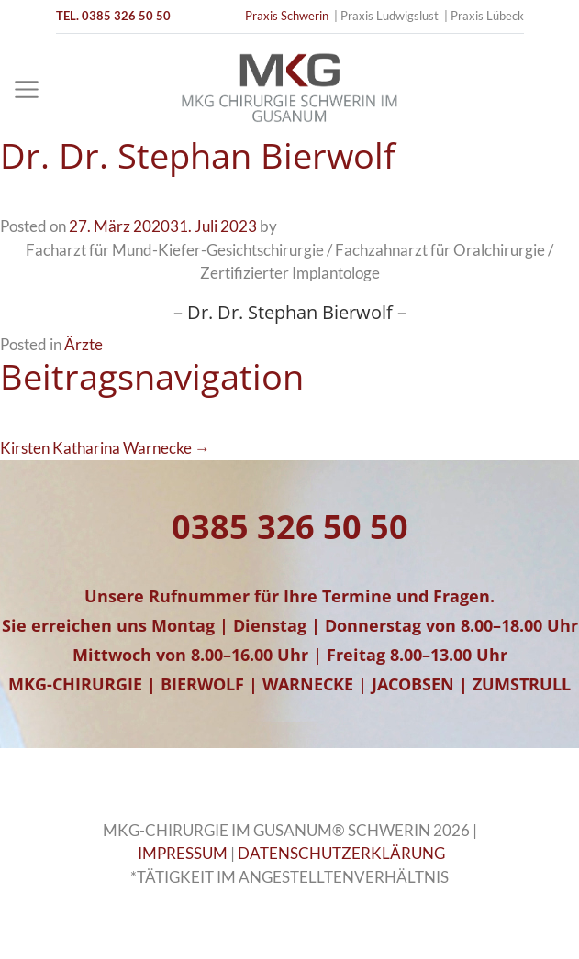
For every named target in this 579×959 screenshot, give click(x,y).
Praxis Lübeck (487, 15)
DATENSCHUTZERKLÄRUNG (341, 853)
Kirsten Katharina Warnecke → (105, 447)
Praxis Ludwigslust (389, 15)
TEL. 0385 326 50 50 (113, 15)
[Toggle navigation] (26, 90)
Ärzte (83, 344)
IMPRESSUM (183, 853)
